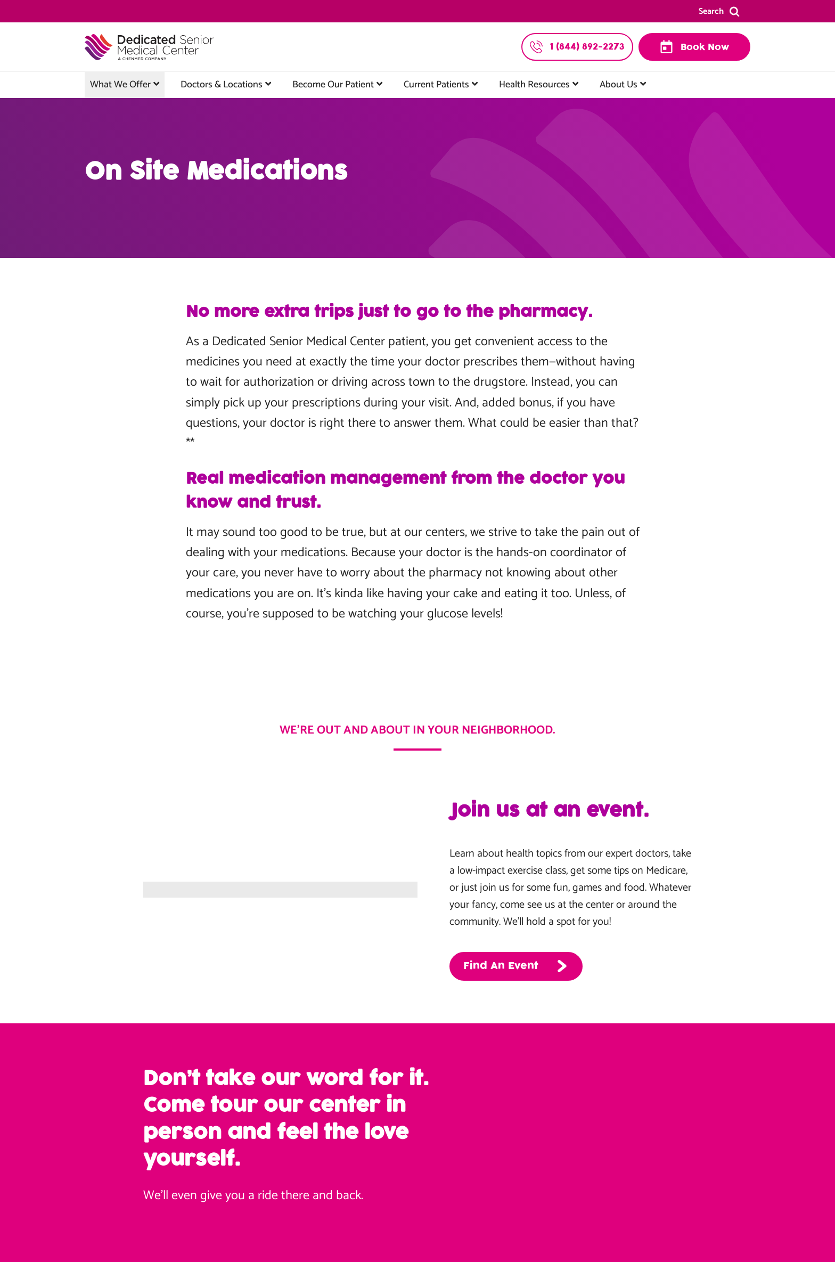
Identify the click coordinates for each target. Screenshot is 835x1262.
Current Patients (436, 85)
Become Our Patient (333, 85)
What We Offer (120, 85)
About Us (618, 85)
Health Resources (534, 85)
